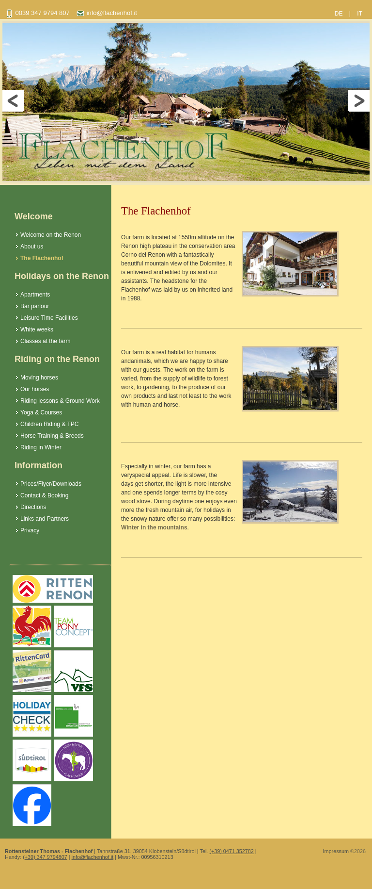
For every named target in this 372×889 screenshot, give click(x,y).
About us (31, 246)
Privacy (29, 530)
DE (339, 13)
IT (359, 13)
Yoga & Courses (41, 412)
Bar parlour (34, 306)
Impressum (336, 851)
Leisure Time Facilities (49, 317)
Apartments (35, 294)
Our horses (34, 389)
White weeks (36, 329)
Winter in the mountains (154, 527)
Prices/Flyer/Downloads (50, 483)
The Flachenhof (41, 258)
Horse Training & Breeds (52, 435)
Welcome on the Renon (50, 234)
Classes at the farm (45, 341)
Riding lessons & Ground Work (60, 400)
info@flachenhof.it (93, 857)
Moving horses (39, 377)
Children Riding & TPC (49, 424)
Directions (33, 507)
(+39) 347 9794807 (45, 857)
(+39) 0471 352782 (231, 851)
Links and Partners (44, 518)
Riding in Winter (41, 447)
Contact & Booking (44, 495)
